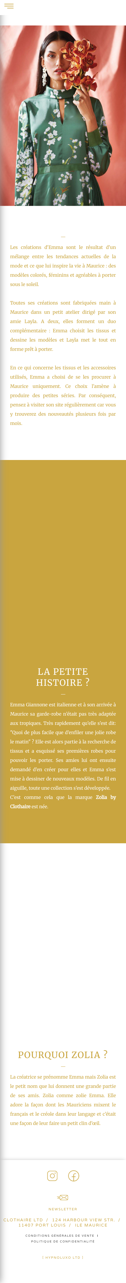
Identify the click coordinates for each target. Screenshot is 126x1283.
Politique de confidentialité (63, 1241)
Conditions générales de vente (59, 1236)
